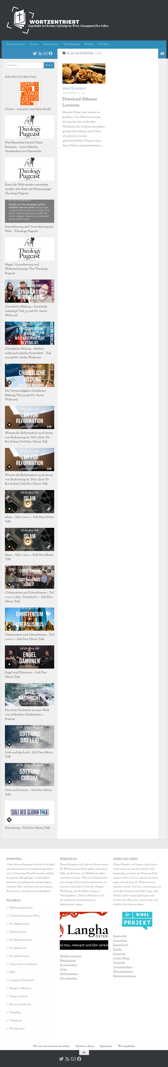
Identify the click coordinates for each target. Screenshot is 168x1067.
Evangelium (120, 941)
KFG (12, 972)
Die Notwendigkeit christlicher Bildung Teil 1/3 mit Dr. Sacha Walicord (25, 395)
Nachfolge (119, 963)
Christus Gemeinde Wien (25, 916)
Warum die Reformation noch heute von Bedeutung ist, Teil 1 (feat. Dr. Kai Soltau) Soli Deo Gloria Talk (29, 479)
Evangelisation (68, 965)
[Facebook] (51, 53)
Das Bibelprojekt (19, 924)
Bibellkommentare (71, 956)
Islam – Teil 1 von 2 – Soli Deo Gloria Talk (29, 557)
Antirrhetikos (50, 44)
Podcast (34, 44)
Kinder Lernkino (15, 44)
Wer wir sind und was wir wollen (51, 1046)
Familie (117, 949)
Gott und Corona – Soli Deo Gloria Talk (28, 792)
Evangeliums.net (19, 956)
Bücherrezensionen (124, 976)
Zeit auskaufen (68, 978)
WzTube (89, 44)
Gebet (63, 969)
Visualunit (16, 1021)
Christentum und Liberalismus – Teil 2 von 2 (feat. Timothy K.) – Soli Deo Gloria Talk (29, 597)
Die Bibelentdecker (21, 940)
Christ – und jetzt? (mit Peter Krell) (28, 109)
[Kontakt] (45, 53)
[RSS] (40, 53)
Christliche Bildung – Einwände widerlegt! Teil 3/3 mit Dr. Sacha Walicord (26, 311)
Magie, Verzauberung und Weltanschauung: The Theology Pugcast (26, 269)
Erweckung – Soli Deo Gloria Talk (27, 828)
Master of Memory (20, 988)
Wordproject (17, 1029)
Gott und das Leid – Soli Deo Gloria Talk (29, 754)
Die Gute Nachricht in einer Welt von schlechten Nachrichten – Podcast (27, 714)
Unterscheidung (122, 967)
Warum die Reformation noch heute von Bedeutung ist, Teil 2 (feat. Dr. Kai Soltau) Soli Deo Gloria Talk (29, 437)
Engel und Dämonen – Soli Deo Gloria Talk (26, 674)
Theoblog (15, 1013)
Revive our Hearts (20, 1004)
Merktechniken (74, 89)
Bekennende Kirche (21, 908)
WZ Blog (103, 44)
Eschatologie (120, 945)
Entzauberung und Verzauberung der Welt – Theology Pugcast (29, 229)
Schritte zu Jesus (85, 1046)
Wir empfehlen (126, 1046)
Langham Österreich (22, 980)
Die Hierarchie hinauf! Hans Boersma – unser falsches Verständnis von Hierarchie (24, 147)
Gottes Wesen (121, 958)
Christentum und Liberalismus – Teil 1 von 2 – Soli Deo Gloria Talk (29, 637)
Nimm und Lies (19, 996)
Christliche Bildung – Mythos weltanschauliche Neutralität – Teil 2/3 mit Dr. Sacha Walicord (28, 353)
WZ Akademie (71, 44)
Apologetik (119, 936)
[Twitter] (35, 53)
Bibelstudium (68, 961)
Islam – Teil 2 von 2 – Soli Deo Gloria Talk (29, 519)
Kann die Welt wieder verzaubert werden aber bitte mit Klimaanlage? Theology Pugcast (28, 189)
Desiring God (18, 932)
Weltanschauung (123, 972)
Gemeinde (119, 954)
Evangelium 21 (18, 948)
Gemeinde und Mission (23, 964)
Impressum (106, 1046)
